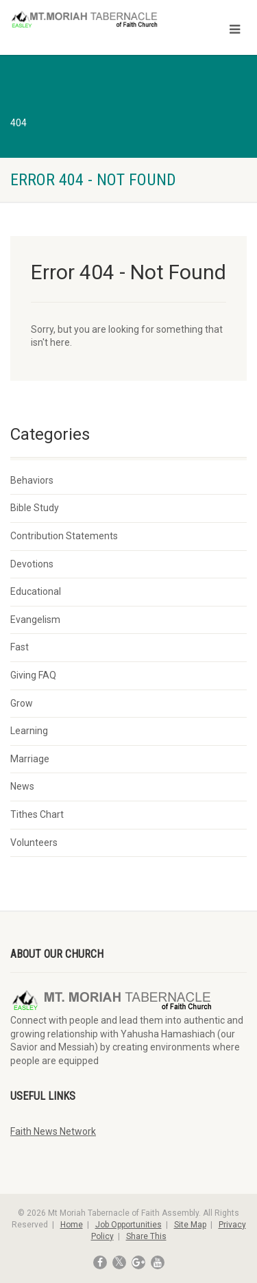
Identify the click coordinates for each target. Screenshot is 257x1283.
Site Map (190, 1224)
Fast (19, 647)
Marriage (29, 758)
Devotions (31, 563)
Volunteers (34, 842)
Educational (35, 591)
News (22, 786)
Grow (21, 703)
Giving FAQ (33, 675)
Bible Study (34, 507)
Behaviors (31, 480)
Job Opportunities (128, 1224)
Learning (29, 730)
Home (71, 1224)
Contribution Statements (64, 535)
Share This (146, 1236)
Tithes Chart (37, 814)
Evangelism (35, 619)
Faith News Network (53, 1131)
